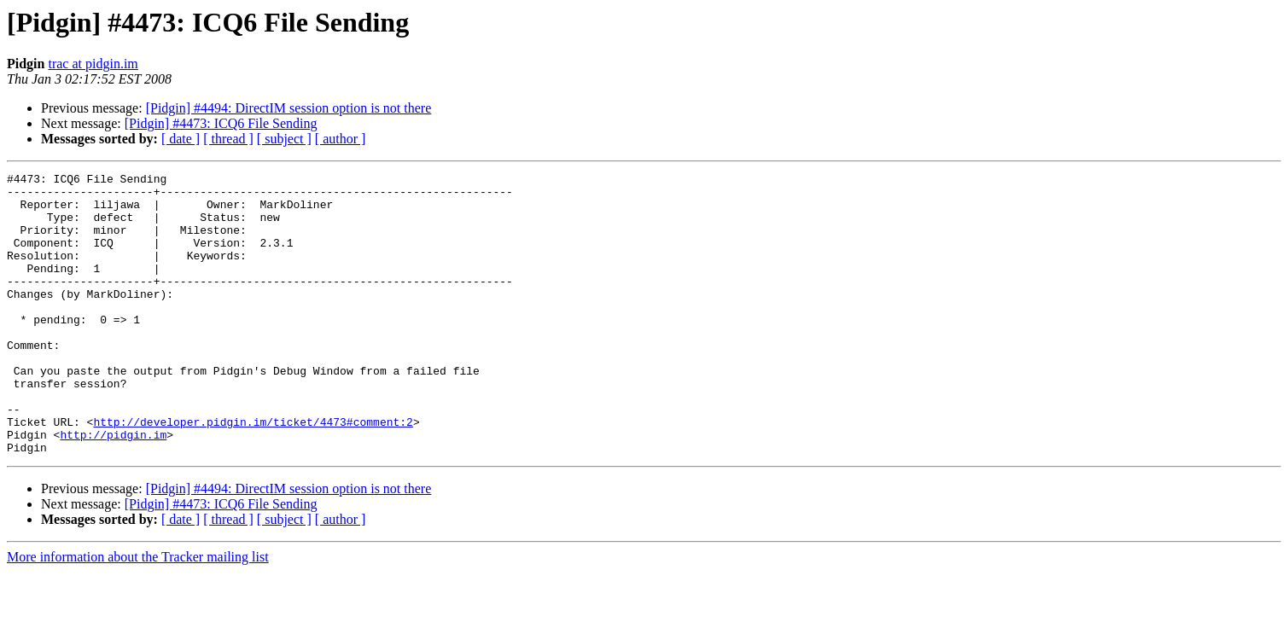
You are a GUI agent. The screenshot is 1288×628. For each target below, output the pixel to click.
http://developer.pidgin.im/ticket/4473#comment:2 (252, 472)
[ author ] (340, 138)
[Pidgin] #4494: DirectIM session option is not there (289, 108)
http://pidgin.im (113, 488)
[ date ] (180, 138)
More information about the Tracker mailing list (138, 613)
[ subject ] (284, 138)
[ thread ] (228, 138)
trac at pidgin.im (92, 63)
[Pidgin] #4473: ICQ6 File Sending (221, 123)
